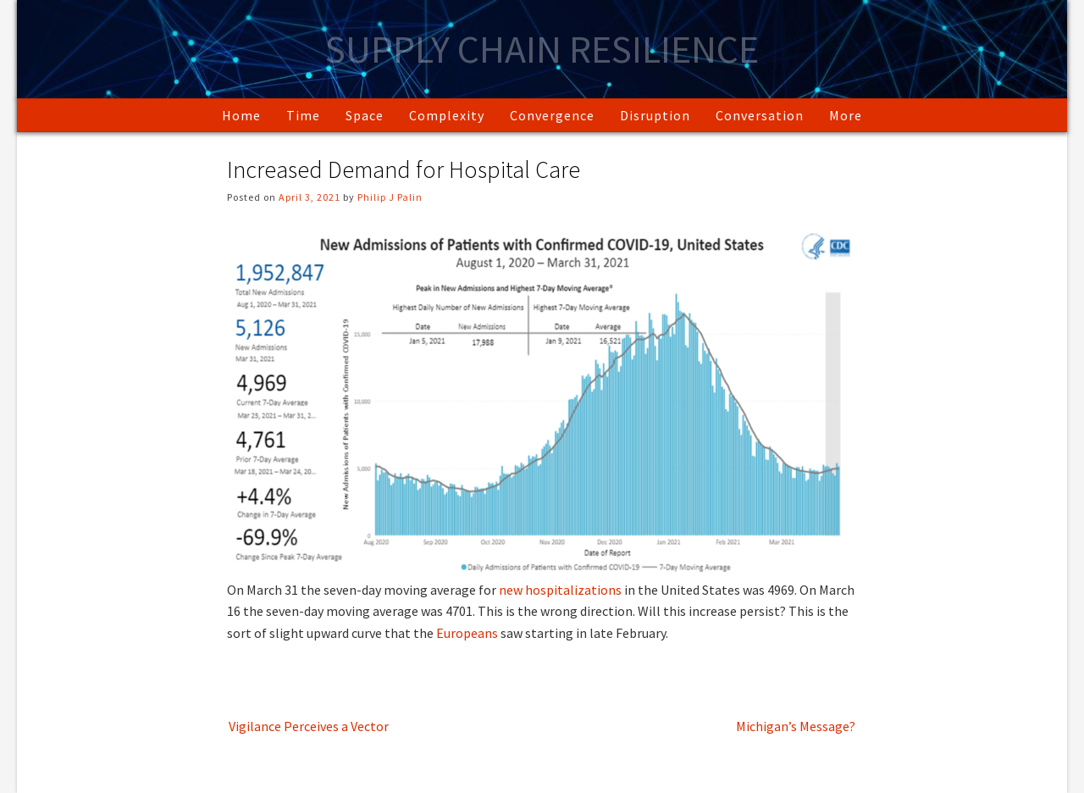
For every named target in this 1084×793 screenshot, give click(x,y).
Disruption (655, 115)
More (845, 115)
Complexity (446, 115)
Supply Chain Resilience (542, 49)
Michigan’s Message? (795, 726)
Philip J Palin (390, 197)
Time (303, 115)
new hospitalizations (560, 589)
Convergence (552, 115)
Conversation (760, 115)
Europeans (467, 632)
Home (241, 115)
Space (365, 115)
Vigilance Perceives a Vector (309, 726)
